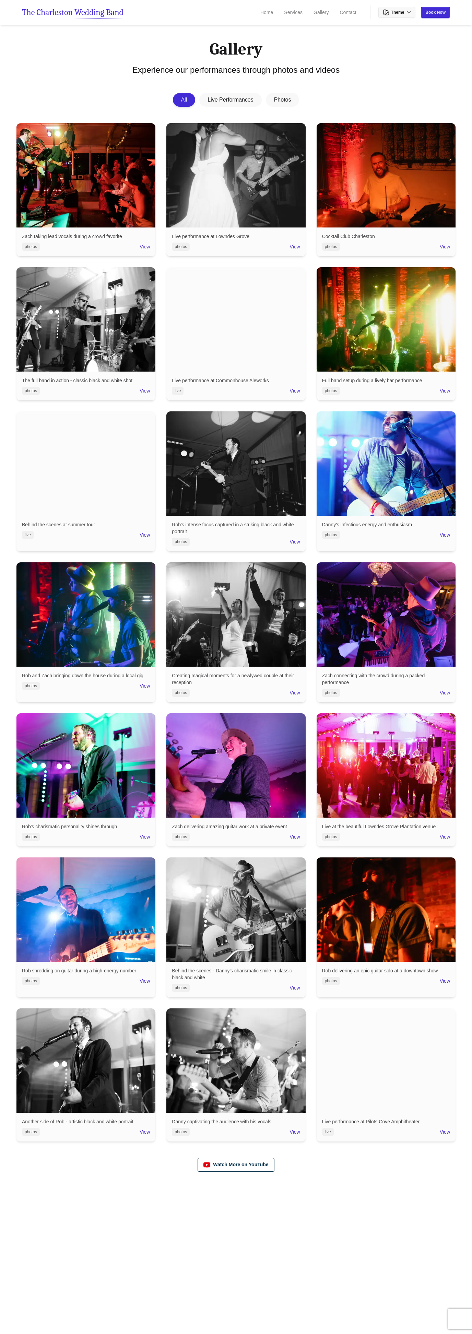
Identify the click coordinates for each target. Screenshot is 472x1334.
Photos (282, 100)
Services (293, 12)
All (184, 100)
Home (266, 12)
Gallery (321, 12)
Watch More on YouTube (235, 1164)
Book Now (435, 12)
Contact (348, 12)
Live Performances (230, 100)
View (145, 246)
